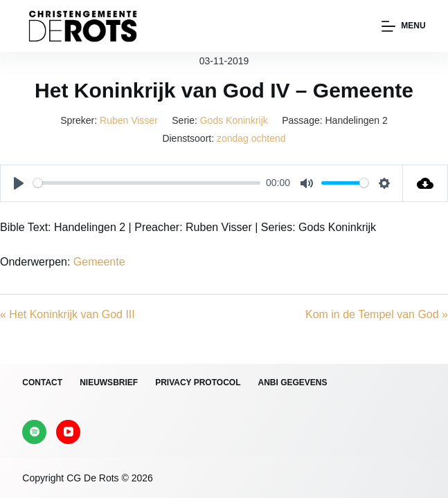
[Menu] (403, 26)
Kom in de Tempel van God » (376, 314)
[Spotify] (34, 432)
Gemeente (99, 262)
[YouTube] (68, 432)
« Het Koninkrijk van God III (67, 314)
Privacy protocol (197, 382)
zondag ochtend (251, 138)
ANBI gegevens (292, 382)
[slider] (146, 183)
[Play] (19, 183)
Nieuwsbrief (109, 382)
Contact (42, 382)
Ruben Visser (129, 120)
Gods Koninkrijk (234, 120)
